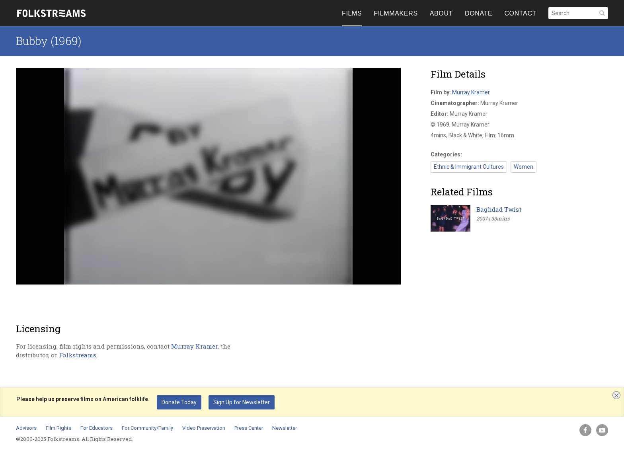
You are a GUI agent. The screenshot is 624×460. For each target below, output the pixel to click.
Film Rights (58, 428)
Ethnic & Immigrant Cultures (469, 167)
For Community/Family (147, 428)
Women (523, 167)
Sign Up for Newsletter (241, 402)
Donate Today (179, 402)
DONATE (478, 13)
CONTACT (520, 13)
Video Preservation (203, 428)
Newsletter (284, 428)
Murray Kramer (194, 346)
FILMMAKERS (395, 13)
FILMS (352, 13)
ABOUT (441, 13)
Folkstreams (77, 355)
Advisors (26, 428)
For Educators (96, 428)
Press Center (248, 428)
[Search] (578, 13)
